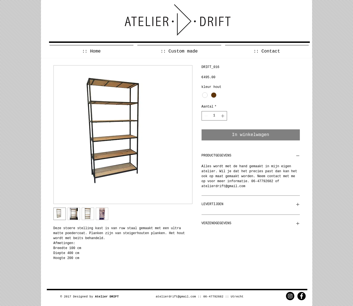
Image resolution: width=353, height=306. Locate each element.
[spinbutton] (214, 115)
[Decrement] (205, 115)
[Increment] (223, 115)
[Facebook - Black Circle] (301, 296)
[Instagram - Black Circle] (290, 296)
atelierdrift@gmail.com (176, 296)
